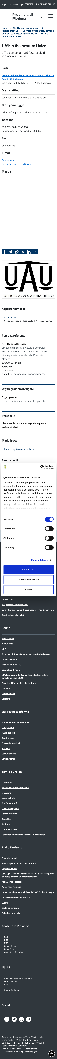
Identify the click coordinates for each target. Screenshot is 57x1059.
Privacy (5, 1048)
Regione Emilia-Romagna (13, 4)
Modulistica (7, 643)
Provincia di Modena (22, 16)
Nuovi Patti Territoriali (12, 886)
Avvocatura (8, 160)
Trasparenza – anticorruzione (15, 604)
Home (5, 28)
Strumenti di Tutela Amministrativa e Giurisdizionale (26, 654)
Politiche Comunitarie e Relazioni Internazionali (23, 834)
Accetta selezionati (28, 579)
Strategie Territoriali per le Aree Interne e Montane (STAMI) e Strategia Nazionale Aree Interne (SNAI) (28, 875)
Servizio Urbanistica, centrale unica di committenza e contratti (28, 32)
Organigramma (10, 397)
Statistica (6, 819)
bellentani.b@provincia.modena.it (28, 374)
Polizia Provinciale (10, 813)
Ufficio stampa (8, 758)
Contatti (29, 4)
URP (37, 4)
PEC (6, 939)
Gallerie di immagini (11, 913)
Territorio (6, 824)
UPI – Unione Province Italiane (16, 897)
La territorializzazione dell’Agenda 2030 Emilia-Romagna (28, 892)
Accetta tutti (28, 569)
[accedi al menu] (50, 16)
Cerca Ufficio (10, 945)
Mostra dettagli (39, 560)
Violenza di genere (10, 808)
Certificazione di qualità (13, 615)
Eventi (5, 902)
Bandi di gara (8, 737)
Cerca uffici (7, 688)
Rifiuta (28, 589)
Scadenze (6, 748)
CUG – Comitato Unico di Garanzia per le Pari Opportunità (28, 609)
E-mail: (5, 374)
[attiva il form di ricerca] (42, 16)
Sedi (6, 936)
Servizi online (47, 4)
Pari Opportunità (9, 803)
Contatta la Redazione (14, 951)
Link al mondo (10, 981)
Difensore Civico (9, 659)
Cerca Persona (10, 948)
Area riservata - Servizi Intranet (18, 978)
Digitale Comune (9, 868)
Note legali (21, 1051)
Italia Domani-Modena (12, 881)
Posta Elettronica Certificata (17, 164)
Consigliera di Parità (11, 669)
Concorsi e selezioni (11, 743)
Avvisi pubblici (9, 732)
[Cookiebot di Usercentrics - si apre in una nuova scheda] (41, 467)
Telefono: (7, 366)
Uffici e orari (7, 599)
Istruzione (6, 792)
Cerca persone (8, 693)
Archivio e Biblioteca (11, 664)
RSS (6, 984)
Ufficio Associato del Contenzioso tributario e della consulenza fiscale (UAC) (25, 676)
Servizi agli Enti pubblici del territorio (19, 683)
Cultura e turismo (10, 829)
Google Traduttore (12, 989)
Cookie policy (16, 1048)
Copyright (32, 1051)
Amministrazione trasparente (15, 722)
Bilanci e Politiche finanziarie (15, 787)
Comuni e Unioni (9, 858)
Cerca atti (6, 698)
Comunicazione (9, 753)
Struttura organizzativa (25, 28)
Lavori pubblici (9, 798)
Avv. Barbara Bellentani (14, 344)
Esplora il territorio (10, 907)
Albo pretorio (8, 727)
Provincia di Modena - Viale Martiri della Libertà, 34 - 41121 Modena (28, 77)
